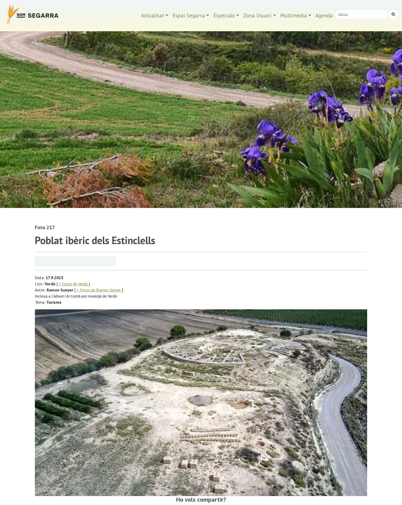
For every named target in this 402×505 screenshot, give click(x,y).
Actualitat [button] (152, 15)
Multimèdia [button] (293, 15)
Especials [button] (224, 15)
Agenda (324, 15)
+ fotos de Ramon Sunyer (99, 289)
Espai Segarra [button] (189, 15)
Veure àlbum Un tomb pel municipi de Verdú (75, 261)
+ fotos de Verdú (73, 283)
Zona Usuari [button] (257, 15)
